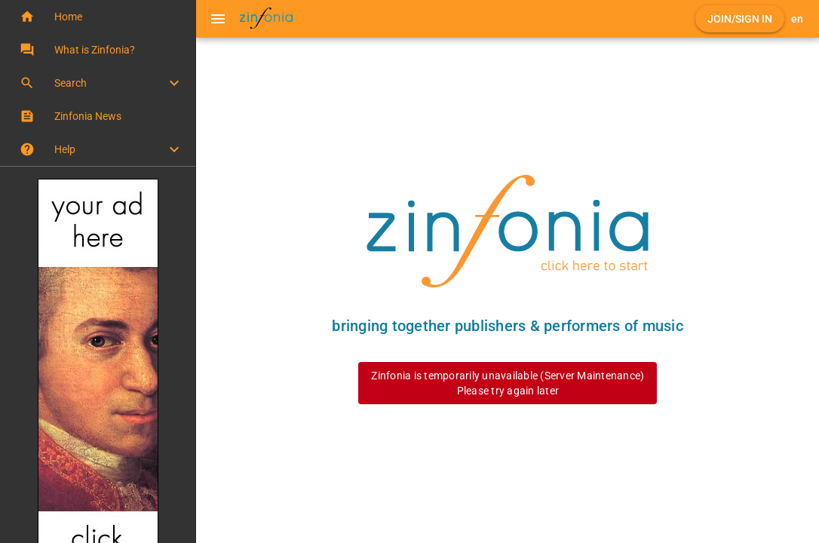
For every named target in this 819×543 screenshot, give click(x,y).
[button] (97, 16)
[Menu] (218, 19)
